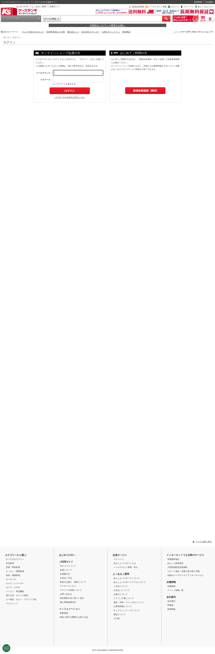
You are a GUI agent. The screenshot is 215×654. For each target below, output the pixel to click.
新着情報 (64, 613)
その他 (117, 618)
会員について (66, 570)
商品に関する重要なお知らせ (74, 617)
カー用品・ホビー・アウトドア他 (21, 599)
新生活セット (73, 32)
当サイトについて (68, 566)
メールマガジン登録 (157, 7)
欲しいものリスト (206, 7)
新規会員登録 (138, 7)
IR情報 (170, 605)
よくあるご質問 (39, 6)
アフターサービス (68, 586)
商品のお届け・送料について (73, 582)
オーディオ (11, 579)
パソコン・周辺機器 (15, 591)
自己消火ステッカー (90, 32)
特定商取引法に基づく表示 (72, 598)
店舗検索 (171, 586)
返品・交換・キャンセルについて (129, 602)
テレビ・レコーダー (15, 583)
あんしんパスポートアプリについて (130, 582)
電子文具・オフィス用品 (17, 595)
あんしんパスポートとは (125, 563)
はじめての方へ (23, 6)
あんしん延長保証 (175, 563)
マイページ (188, 7)
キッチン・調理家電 (15, 571)
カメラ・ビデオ (13, 587)
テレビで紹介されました (33, 32)
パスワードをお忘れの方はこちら (70, 97)
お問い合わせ (66, 594)
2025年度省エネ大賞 (55, 32)
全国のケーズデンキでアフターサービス (185, 575)
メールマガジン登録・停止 (126, 567)
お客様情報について (123, 606)
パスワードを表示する (64, 84)
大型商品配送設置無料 (177, 567)
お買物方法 (65, 574)
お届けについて (121, 594)
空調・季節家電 (13, 567)
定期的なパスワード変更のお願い (107, 25)
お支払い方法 (66, 578)
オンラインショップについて (127, 610)
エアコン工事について (124, 598)
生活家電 (10, 563)
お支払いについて (122, 590)
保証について (120, 614)
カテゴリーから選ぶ (12, 18)
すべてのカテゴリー (15, 559)
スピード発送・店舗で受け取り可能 (183, 571)
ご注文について (121, 586)
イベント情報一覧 (175, 590)
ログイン (175, 7)
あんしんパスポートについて (127, 578)
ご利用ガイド (54, 6)
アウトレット (12, 603)
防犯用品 (126, 32)
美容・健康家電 (13, 575)
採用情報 (198, 2)
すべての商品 (50, 19)
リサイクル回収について (71, 590)
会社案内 (209, 2)
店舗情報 (171, 582)
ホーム (6, 37)
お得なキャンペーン (111, 32)
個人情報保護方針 (68, 602)
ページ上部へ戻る (204, 541)
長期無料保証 (173, 559)
